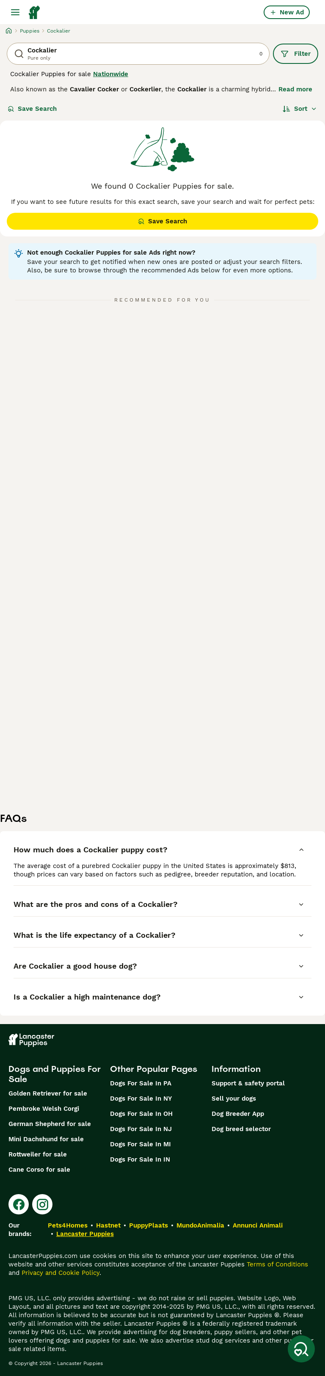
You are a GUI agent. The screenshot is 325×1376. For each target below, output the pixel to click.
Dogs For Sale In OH (141, 1114)
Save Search (32, 109)
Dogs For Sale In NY (141, 1098)
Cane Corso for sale (39, 1169)
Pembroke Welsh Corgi (43, 1108)
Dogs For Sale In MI (140, 1144)
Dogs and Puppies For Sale (54, 1074)
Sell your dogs (234, 1098)
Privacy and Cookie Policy (60, 1273)
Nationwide (110, 74)
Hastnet (108, 1225)
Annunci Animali (258, 1225)
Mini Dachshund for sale (46, 1139)
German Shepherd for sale (49, 1124)
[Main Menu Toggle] (15, 12)
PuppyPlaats (148, 1225)
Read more (295, 89)
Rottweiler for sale (37, 1154)
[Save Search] (301, 1348)
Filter (296, 53)
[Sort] (300, 108)
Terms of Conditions (277, 1264)
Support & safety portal (248, 1083)
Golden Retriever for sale (47, 1093)
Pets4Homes (68, 1225)
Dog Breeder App (238, 1114)
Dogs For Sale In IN (140, 1159)
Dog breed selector (241, 1129)
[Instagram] (42, 1204)
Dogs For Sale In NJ (141, 1129)
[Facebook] (18, 1204)
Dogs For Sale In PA (140, 1083)
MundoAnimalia (200, 1225)
